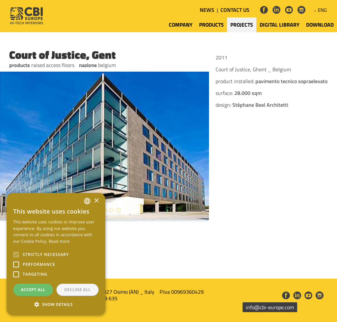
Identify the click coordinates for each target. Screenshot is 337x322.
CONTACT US (234, 10)
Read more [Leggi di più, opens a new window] (59, 241)
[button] (56, 304)
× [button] (96, 200)
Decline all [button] (78, 289)
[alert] (56, 254)
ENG (322, 10)
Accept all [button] (33, 289)
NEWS (207, 10)
